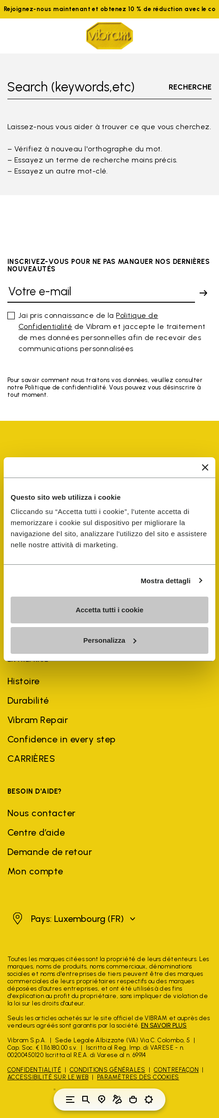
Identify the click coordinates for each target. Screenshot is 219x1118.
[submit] (203, 293)
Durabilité (28, 700)
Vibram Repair (37, 719)
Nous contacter (41, 813)
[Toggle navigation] (70, 1099)
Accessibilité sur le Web (48, 1077)
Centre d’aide (36, 832)
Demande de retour (49, 851)
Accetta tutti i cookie (110, 610)
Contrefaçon (176, 1069)
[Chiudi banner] (205, 467)
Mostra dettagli (165, 581)
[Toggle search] (85, 1099)
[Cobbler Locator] (117, 1099)
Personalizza (109, 640)
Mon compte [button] (35, 871)
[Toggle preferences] (148, 1099)
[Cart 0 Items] (133, 1099)
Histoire (23, 681)
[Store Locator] (101, 1099)
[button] (72, 919)
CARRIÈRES (31, 758)
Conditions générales (108, 1069)
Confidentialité (34, 1069)
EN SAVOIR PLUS (164, 1025)
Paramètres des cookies (138, 1077)
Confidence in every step (61, 739)
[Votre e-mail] (101, 293)
